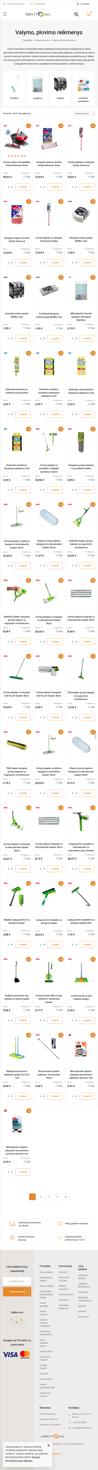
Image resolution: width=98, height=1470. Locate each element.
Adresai (82, 1306)
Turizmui (44, 1374)
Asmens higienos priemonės (45, 1323)
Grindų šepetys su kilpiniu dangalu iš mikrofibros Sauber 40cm (49, 771)
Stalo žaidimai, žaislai (44, 1343)
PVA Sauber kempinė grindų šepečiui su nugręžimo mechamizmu (16, 771)
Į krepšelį (23, 187)
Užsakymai (83, 1292)
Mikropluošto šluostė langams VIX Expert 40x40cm (81, 316)
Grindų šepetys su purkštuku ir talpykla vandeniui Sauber (49, 468)
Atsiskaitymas (66, 1295)
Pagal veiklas (46, 1272)
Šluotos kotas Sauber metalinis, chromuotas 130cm (48, 1074)
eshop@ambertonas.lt (82, 1428)
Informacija (65, 1266)
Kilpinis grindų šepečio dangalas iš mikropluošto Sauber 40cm (81, 771)
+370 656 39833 (79, 1422)
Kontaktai (64, 1300)
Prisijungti (83, 1317)
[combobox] (84, 113)
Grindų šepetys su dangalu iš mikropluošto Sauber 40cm (17, 847)
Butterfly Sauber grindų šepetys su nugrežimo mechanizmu (81, 544)
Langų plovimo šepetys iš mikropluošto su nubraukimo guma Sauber (81, 847)
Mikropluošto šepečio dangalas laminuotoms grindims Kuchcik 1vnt (17, 1150)
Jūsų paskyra (82, 1268)
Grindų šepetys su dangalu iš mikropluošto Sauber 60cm (49, 620)
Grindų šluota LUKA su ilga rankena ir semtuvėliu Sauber (49, 998)
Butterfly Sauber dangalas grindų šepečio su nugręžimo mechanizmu (17, 620)
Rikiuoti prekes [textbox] (82, 113)
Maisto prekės (47, 1286)
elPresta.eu (56, 1454)
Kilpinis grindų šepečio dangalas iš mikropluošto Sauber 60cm (49, 544)
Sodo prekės (46, 1379)
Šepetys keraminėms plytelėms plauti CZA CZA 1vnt (16, 1074)
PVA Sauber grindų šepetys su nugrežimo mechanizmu (81, 695)
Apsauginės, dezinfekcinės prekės (46, 1294)
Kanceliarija (46, 1351)
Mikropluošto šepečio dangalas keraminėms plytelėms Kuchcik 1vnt (81, 1074)
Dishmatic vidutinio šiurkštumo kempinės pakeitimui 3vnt (49, 392)
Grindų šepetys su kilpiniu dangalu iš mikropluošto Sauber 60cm (17, 544)
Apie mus (63, 1272)
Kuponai (82, 1311)
